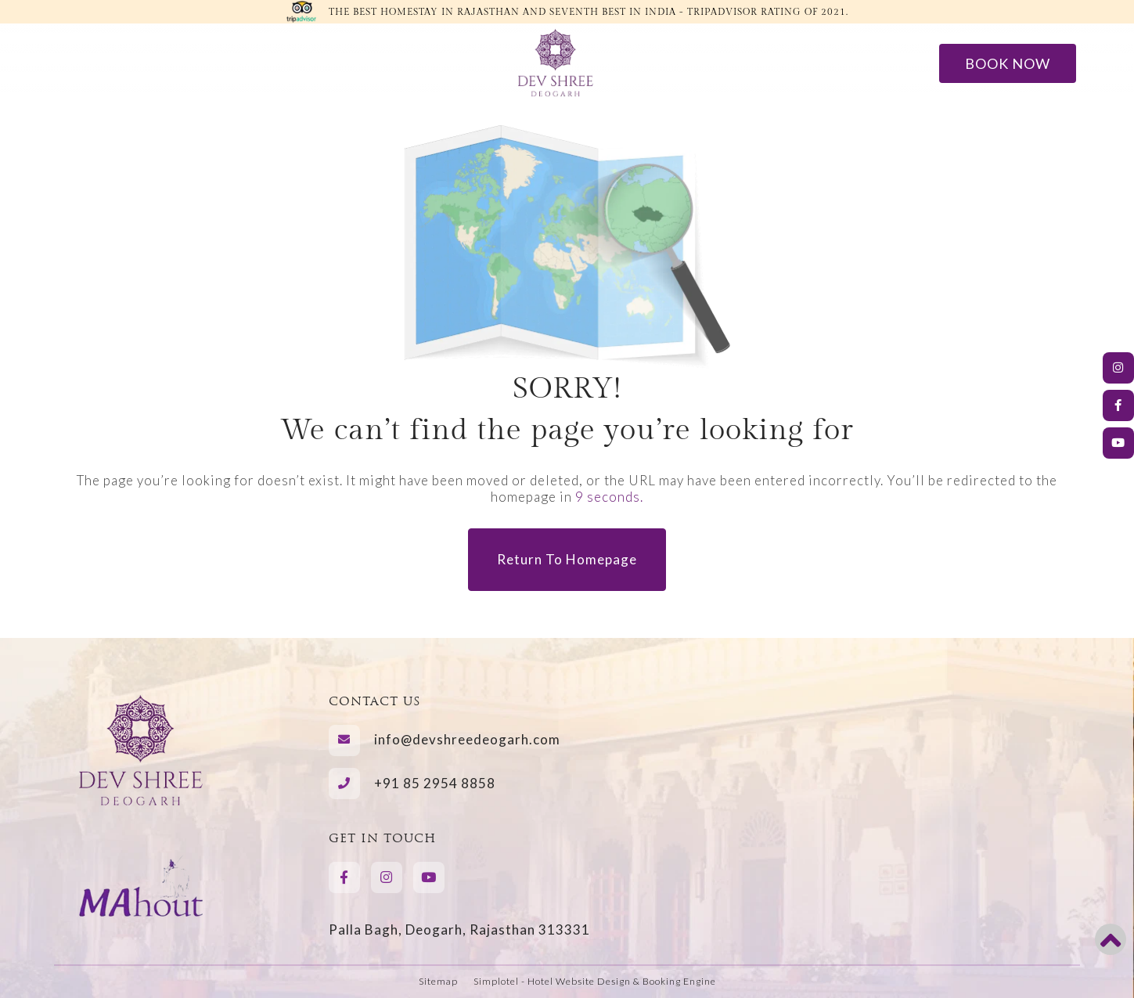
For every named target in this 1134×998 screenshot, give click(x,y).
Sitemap (438, 981)
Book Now (1007, 63)
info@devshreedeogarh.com (467, 739)
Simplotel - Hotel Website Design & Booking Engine (594, 981)
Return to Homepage (567, 559)
